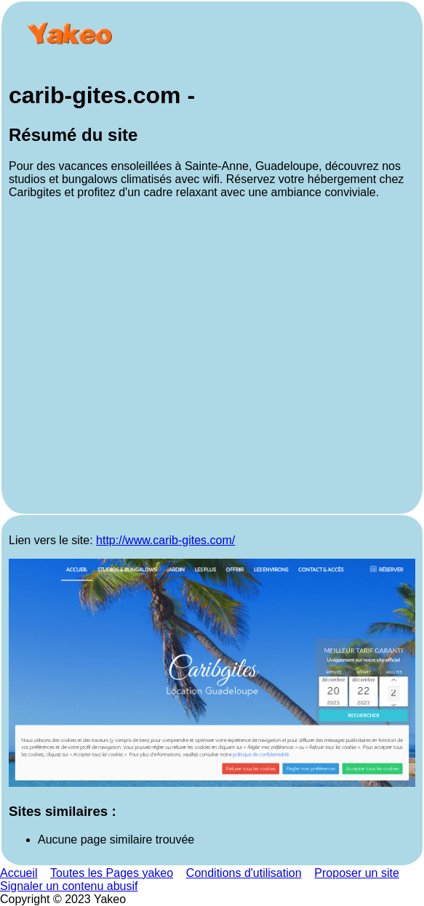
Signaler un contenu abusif (68, 886)
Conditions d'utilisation (244, 873)
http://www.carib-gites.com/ (165, 540)
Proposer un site (356, 873)
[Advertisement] (212, 358)
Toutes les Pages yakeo (111, 873)
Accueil (19, 873)
